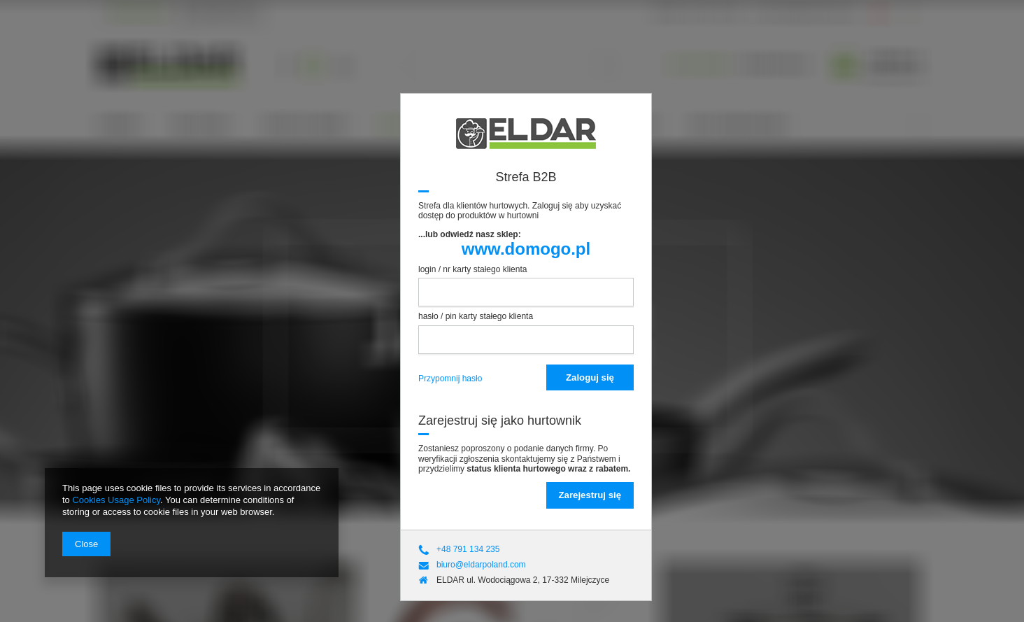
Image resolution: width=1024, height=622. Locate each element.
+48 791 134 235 (467, 549)
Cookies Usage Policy (115, 500)
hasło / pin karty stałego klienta (475, 316)
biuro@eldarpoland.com (481, 565)
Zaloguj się (590, 377)
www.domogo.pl (526, 248)
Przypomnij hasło (450, 378)
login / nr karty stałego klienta (472, 269)
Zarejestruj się (590, 495)
